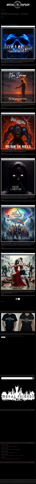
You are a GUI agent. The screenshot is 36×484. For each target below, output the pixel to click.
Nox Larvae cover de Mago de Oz (10, 204)
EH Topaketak (4, 452)
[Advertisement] (18, 20)
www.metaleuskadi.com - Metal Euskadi (18, 481)
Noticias (8, 26)
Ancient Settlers (4, 458)
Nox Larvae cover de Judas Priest (10, 111)
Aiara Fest (3, 449)
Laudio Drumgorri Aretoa (17, 458)
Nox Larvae (5, 107)
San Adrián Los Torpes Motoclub (20, 455)
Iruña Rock (3, 446)
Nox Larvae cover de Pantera (9, 25)
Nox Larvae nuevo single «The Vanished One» (14, 157)
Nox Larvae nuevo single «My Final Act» (12, 252)
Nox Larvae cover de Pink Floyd (10, 68)
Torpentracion (4, 455)
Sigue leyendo (26, 62)
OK (33, 378)
